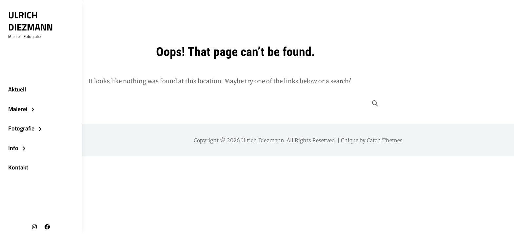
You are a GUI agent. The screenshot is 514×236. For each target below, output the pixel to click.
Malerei (17, 109)
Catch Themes (385, 140)
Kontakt (18, 167)
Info (13, 148)
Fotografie (21, 128)
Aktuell (17, 89)
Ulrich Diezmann (30, 21)
